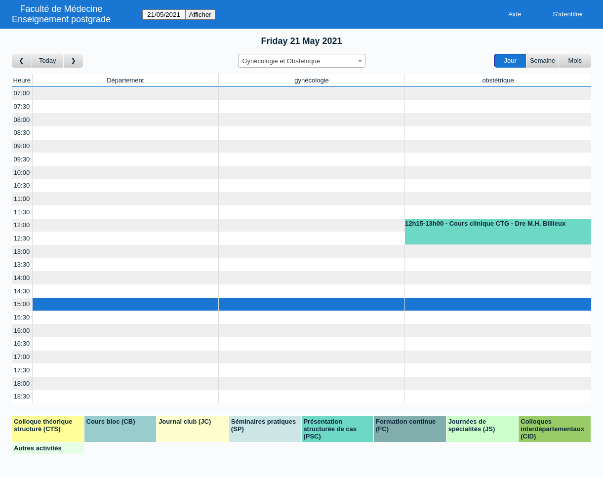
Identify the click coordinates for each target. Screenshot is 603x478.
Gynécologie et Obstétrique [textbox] (281, 61)
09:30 (22, 159)
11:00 (22, 198)
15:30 (22, 317)
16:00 (22, 330)
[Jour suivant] (73, 61)
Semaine (542, 60)
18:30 (22, 396)
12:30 (22, 238)
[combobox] (301, 61)
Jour (510, 60)
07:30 (22, 106)
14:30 (22, 291)
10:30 (22, 185)
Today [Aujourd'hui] (47, 60)
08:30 (22, 132)
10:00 (22, 172)
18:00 (22, 383)
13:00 (22, 251)
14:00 (22, 277)
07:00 (22, 93)
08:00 (22, 119)
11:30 (22, 212)
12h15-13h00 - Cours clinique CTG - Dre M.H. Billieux (485, 223)
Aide (514, 14)
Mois (575, 60)
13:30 (22, 264)
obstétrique (498, 80)
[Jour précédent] (22, 61)
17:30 (22, 370)
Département (125, 80)
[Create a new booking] (125, 93)
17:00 (22, 356)
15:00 (22, 304)
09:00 (22, 146)
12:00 (22, 225)
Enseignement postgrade (61, 19)
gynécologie (311, 80)
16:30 (22, 343)
